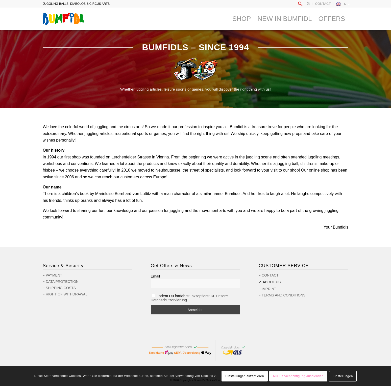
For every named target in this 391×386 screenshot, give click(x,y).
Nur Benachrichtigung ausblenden (298, 376)
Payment (54, 275)
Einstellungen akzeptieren (244, 376)
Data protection (62, 282)
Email (155, 276)
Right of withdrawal (66, 294)
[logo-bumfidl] (63, 19)
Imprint (269, 289)
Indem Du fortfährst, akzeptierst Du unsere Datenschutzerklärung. (189, 298)
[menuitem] (300, 4)
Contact (323, 4)
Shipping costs (61, 288)
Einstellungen (343, 376)
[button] (300, 5)
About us (272, 282)
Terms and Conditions (283, 295)
